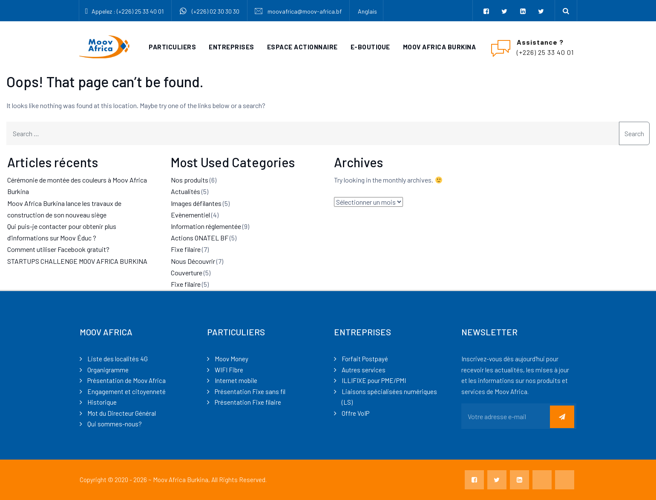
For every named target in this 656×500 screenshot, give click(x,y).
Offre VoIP (355, 413)
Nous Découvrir (193, 261)
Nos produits (189, 180)
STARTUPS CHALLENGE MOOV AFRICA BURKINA (77, 261)
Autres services (364, 370)
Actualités (185, 191)
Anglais (367, 11)
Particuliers (172, 47)
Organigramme (108, 370)
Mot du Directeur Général (121, 413)
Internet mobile (236, 380)
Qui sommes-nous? (114, 424)
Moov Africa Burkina (439, 47)
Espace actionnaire (302, 47)
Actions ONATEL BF (199, 238)
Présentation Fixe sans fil (250, 391)
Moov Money (231, 359)
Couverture (186, 273)
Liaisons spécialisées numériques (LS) (389, 397)
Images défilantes (196, 203)
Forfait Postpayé (365, 359)
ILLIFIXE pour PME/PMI (374, 380)
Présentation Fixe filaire (248, 402)
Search (634, 133)
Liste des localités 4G (117, 359)
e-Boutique (370, 47)
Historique (102, 402)
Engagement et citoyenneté (126, 391)
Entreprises (231, 47)
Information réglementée (206, 226)
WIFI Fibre (229, 370)
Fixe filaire (186, 249)
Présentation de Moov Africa (126, 380)
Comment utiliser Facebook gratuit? (58, 249)
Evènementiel (190, 215)
